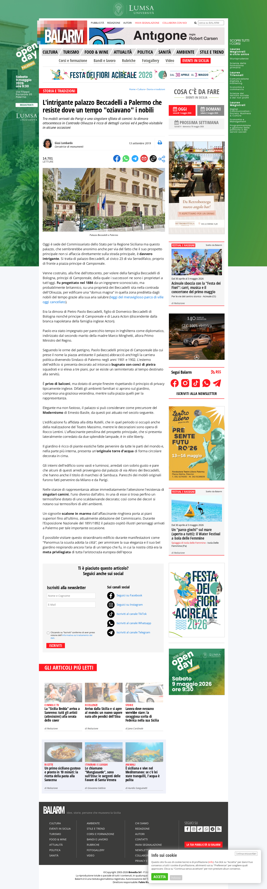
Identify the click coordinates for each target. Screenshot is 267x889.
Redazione (52, 728)
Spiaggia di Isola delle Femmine (189, 542)
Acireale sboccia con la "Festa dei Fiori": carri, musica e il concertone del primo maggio (196, 287)
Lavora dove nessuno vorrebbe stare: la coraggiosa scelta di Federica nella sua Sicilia (142, 714)
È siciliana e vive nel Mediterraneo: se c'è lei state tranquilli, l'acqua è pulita (143, 774)
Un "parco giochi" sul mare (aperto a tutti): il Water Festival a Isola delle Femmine (196, 534)
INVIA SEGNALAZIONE (147, 22)
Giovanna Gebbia (97, 788)
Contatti (141, 839)
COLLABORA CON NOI (174, 22)
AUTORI (127, 22)
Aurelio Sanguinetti (137, 788)
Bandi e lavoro (105, 60)
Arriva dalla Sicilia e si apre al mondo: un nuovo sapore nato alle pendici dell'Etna (103, 712)
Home (132, 89)
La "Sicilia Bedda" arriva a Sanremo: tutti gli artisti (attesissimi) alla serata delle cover (62, 714)
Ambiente (93, 823)
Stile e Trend (96, 828)
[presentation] (75, 618)
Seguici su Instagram (125, 604)
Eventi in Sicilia (60, 828)
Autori (140, 834)
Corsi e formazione (73, 60)
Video (170, 60)
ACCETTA (160, 876)
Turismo (55, 834)
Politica (54, 850)
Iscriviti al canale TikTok (127, 614)
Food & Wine (58, 839)
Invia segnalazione (148, 844)
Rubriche (129, 60)
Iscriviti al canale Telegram (128, 632)
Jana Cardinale (135, 728)
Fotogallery (150, 60)
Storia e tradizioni (156, 89)
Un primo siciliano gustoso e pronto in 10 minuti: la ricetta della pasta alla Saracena (62, 774)
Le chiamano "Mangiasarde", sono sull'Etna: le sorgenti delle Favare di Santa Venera (102, 774)
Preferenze (176, 878)
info (211, 862)
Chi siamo (142, 823)
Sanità (53, 855)
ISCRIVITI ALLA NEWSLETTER (196, 393)
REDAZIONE (113, 22)
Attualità (56, 844)
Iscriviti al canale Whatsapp (129, 623)
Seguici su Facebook (124, 595)
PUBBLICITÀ (97, 22)
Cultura (141, 89)
